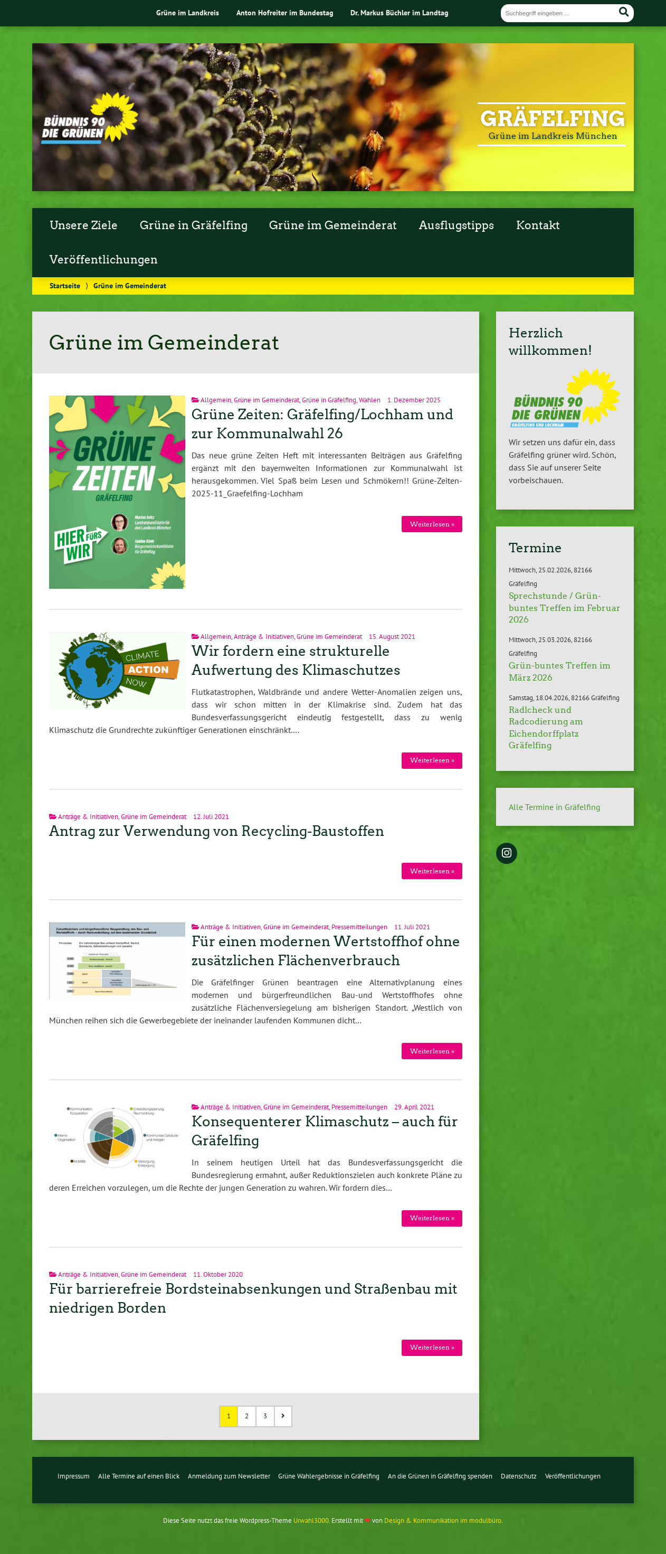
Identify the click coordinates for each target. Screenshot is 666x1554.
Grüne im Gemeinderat (333, 225)
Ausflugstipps (456, 225)
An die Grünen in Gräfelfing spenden (440, 1476)
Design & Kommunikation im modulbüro (442, 1520)
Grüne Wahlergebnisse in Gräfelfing (328, 1476)
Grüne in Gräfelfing (194, 225)
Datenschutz (519, 1476)
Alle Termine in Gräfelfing (555, 807)
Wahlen (369, 399)
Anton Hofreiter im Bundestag (285, 12)
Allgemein (216, 399)
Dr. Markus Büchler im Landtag (399, 12)
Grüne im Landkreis (187, 12)
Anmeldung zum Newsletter (229, 1476)
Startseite (65, 285)
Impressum (74, 1476)
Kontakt (538, 225)
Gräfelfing (552, 118)
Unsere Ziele (84, 225)
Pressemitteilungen (359, 926)
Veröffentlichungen (104, 260)
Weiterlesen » (432, 524)
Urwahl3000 (311, 1520)
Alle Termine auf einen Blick (138, 1476)
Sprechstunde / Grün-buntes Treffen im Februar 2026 (565, 608)
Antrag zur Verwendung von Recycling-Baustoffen (216, 831)
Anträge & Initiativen (264, 636)
